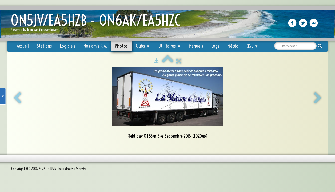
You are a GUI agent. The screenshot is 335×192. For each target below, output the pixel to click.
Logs (215, 46)
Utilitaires (169, 46)
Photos (121, 46)
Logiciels (67, 46)
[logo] (97, 24)
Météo (233, 46)
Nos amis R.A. (95, 46)
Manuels (196, 46)
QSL (252, 46)
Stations (44, 46)
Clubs (143, 46)
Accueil (23, 46)
